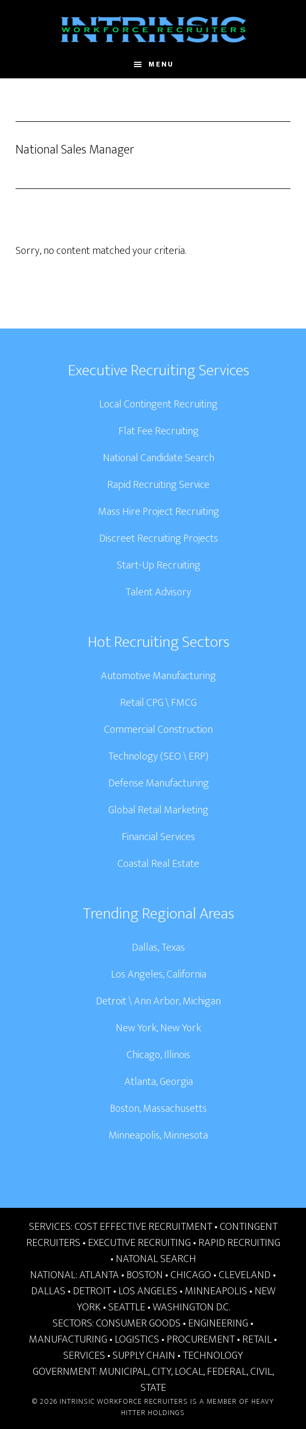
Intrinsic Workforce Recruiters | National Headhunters (153, 29)
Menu (161, 64)
